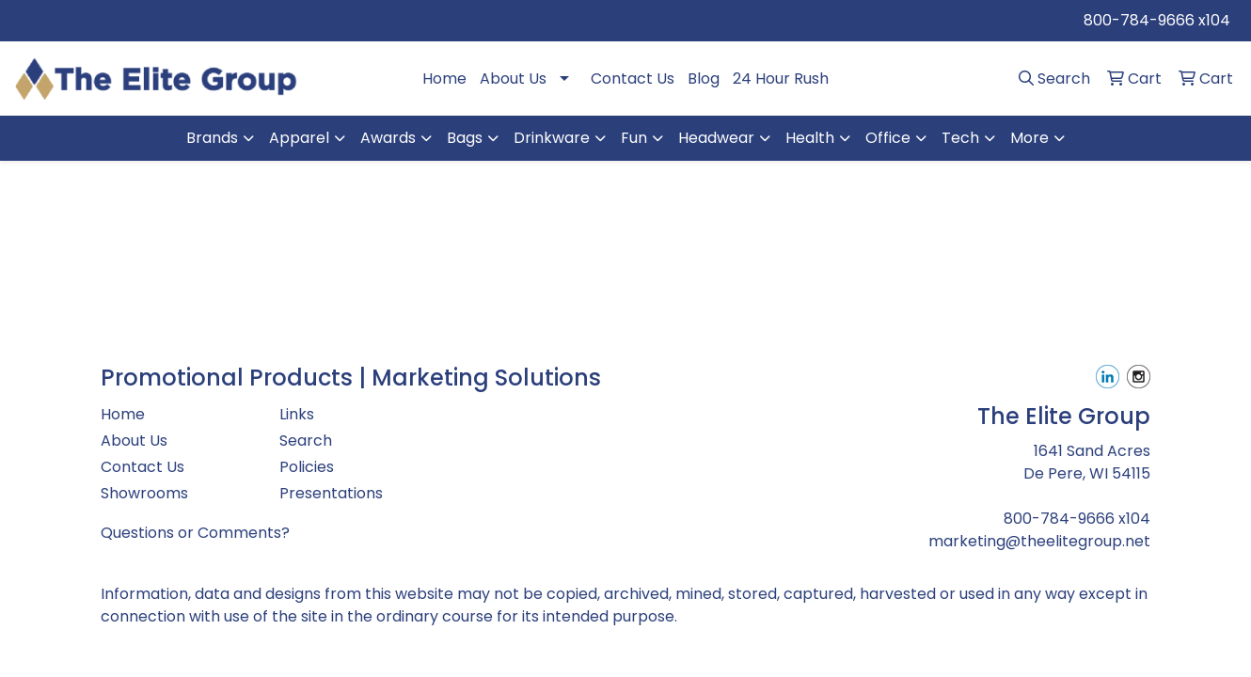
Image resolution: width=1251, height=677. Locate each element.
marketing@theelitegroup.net (1039, 541)
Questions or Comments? (195, 532)
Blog (704, 78)
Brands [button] (212, 138)
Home (444, 78)
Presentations (331, 493)
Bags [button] (465, 138)
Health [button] (809, 138)
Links (296, 414)
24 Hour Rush (781, 78)
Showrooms (144, 493)
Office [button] (888, 138)
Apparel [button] (299, 138)
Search (305, 440)
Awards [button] (388, 138)
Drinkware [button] (552, 138)
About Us (513, 78)
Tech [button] (960, 138)
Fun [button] (634, 138)
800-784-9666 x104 (1157, 20)
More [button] (1029, 138)
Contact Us (632, 78)
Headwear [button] (716, 138)
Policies (306, 467)
